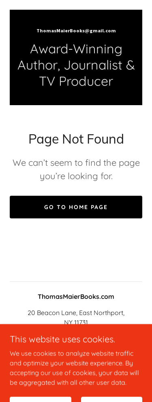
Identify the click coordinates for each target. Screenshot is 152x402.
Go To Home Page (76, 207)
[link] (76, 30)
